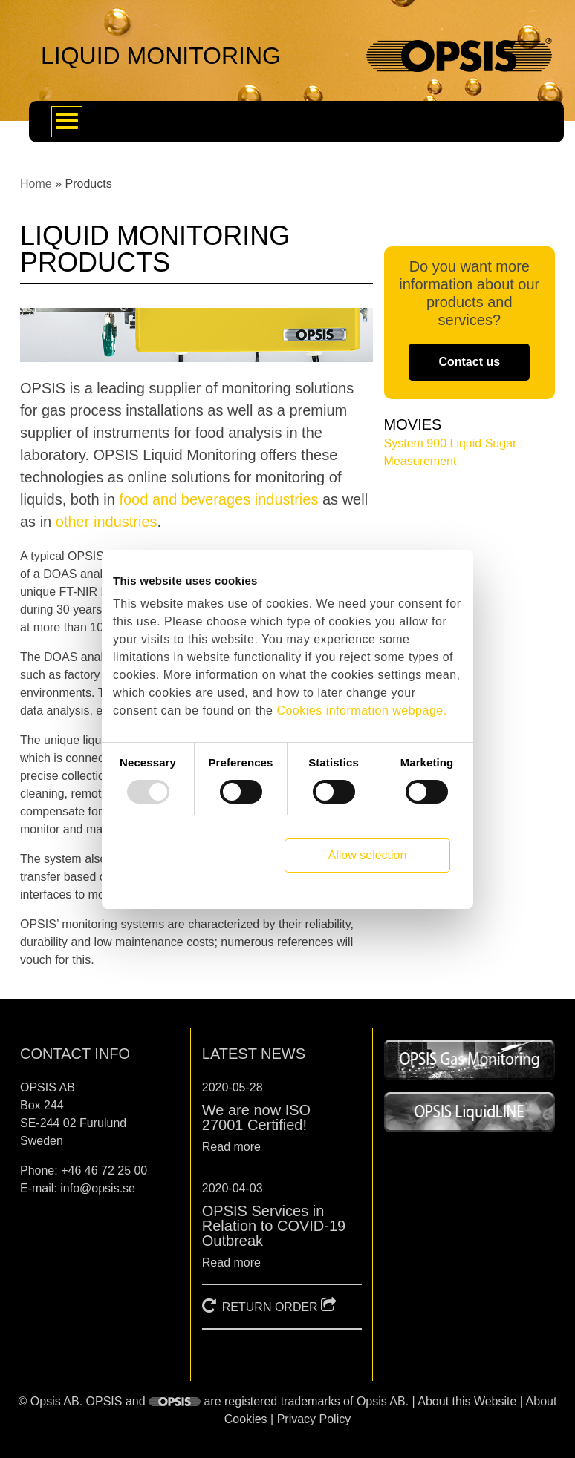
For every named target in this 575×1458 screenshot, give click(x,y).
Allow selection (367, 855)
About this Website (467, 1401)
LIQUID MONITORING (161, 55)
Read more (231, 1146)
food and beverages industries (218, 499)
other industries (106, 521)
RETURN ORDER (270, 1307)
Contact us (469, 361)
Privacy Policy (314, 1419)
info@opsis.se (97, 1188)
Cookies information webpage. (361, 710)
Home (36, 183)
